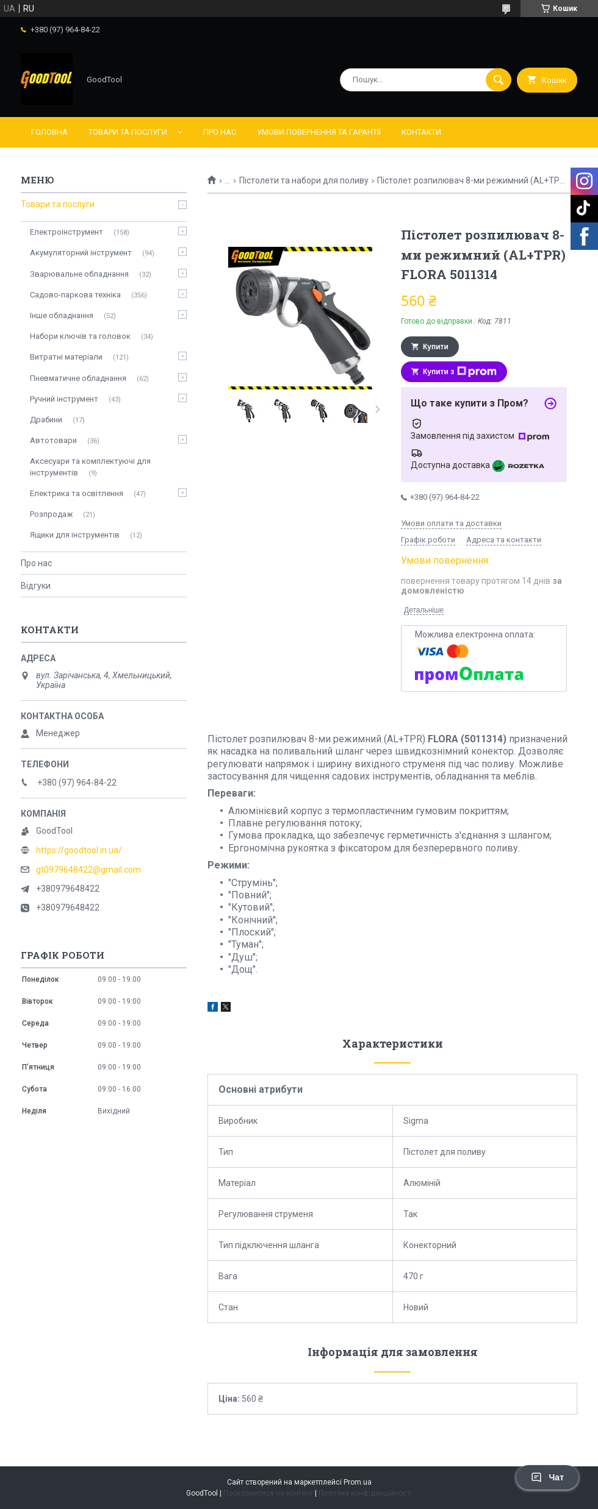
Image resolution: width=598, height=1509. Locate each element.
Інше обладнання (61, 315)
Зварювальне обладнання (79, 274)
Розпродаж (51, 514)
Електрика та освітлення (76, 493)
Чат (547, 1477)
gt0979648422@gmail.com (88, 870)
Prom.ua (358, 1482)
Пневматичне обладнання (78, 378)
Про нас (219, 132)
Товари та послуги (127, 132)
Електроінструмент (66, 231)
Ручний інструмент (64, 398)
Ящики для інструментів (75, 534)
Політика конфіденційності (365, 1493)
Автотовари (53, 440)
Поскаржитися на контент (268, 1493)
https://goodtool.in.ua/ (79, 850)
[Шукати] (498, 79)
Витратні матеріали (66, 356)
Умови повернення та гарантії (319, 132)
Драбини (46, 419)
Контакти (421, 132)
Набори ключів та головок (80, 336)
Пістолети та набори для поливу (304, 180)
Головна (49, 132)
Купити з (460, 371)
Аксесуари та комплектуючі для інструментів (90, 466)
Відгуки (36, 586)
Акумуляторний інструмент (81, 252)
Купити (435, 347)
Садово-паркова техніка (75, 294)
